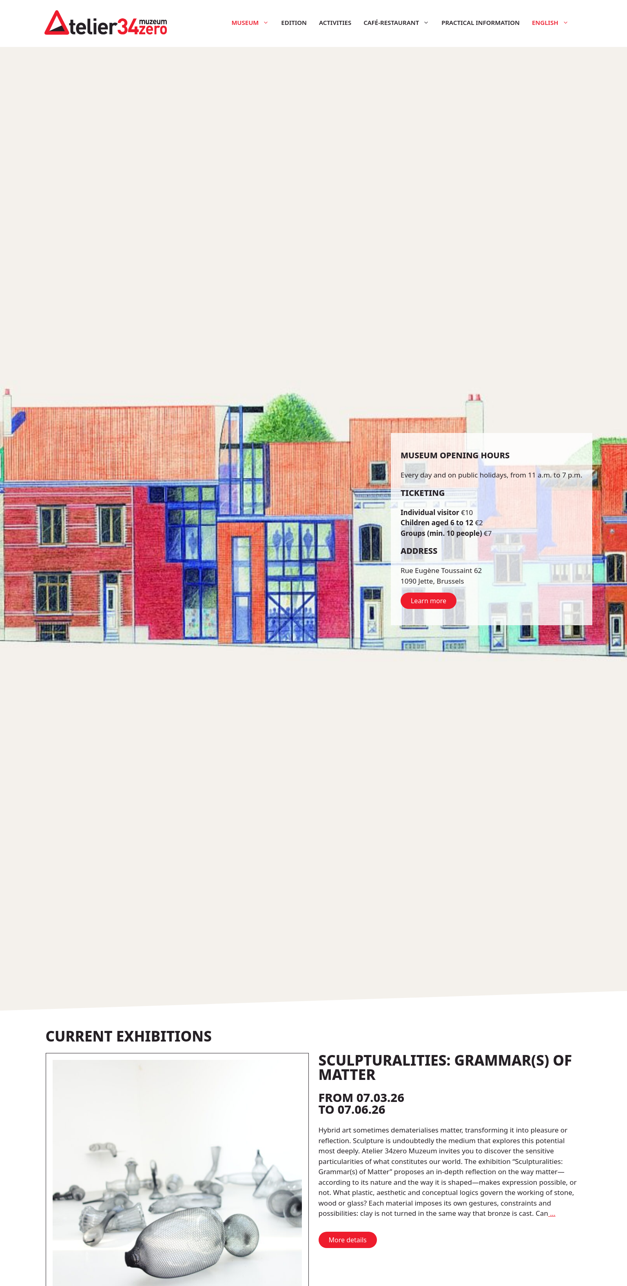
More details (348, 1239)
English (553, 22)
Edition (294, 22)
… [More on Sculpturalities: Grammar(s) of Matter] (552, 1213)
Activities (335, 22)
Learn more (428, 600)
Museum (253, 22)
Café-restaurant (399, 22)
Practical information (480, 22)
